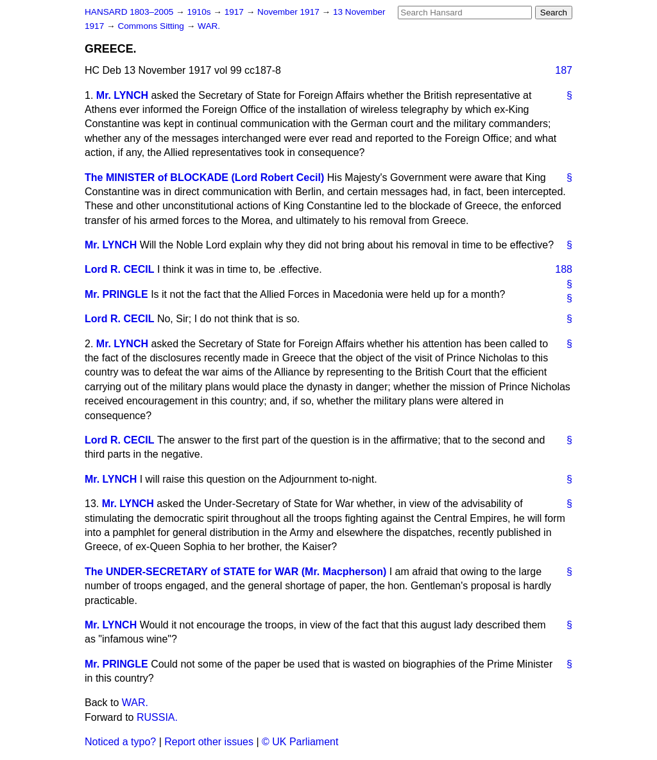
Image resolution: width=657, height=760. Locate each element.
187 (563, 70)
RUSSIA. (157, 717)
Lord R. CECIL (119, 269)
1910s (200, 12)
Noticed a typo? (120, 741)
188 (563, 269)
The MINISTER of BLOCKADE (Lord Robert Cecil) (204, 177)
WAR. (209, 26)
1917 (235, 12)
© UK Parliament (300, 741)
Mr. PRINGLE (116, 294)
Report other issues (208, 741)
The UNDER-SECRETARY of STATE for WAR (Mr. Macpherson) (235, 571)
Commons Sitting (151, 26)
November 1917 (289, 12)
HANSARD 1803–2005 (129, 12)
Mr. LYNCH (122, 95)
